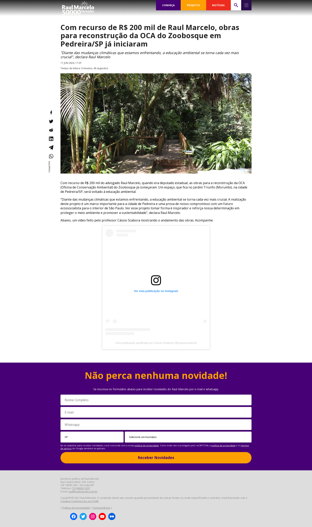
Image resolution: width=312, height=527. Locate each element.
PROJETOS (193, 5)
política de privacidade (147, 445)
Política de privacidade (76, 508)
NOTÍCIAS (218, 5)
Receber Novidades (156, 457)
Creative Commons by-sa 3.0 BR (79, 501)
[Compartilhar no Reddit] (51, 130)
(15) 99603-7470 (81, 488)
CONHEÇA (168, 5)
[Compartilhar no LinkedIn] (51, 139)
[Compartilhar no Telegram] (51, 147)
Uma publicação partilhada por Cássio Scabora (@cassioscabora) (156, 343)
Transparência (101, 508)
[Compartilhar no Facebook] (51, 112)
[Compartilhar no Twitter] (51, 121)
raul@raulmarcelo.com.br (83, 491)
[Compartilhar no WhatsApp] (51, 156)
